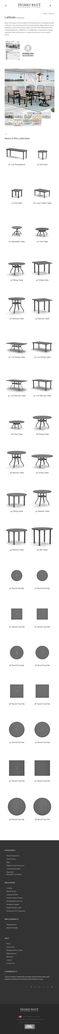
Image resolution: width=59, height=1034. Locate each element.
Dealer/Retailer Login (13, 908)
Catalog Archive (12, 894)
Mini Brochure (11, 891)
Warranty (9, 957)
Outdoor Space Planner (14, 898)
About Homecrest (12, 856)
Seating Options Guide (14, 950)
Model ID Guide (12, 928)
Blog (8, 862)
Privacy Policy (35, 1022)
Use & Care (10, 947)
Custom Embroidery (13, 869)
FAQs (8, 944)
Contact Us (10, 963)
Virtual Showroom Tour (14, 901)
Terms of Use (23, 1022)
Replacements (11, 924)
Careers (9, 960)
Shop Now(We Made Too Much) (14, 873)
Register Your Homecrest (15, 865)
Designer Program (12, 904)
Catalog (9, 888)
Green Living (10, 859)
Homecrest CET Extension (15, 911)
